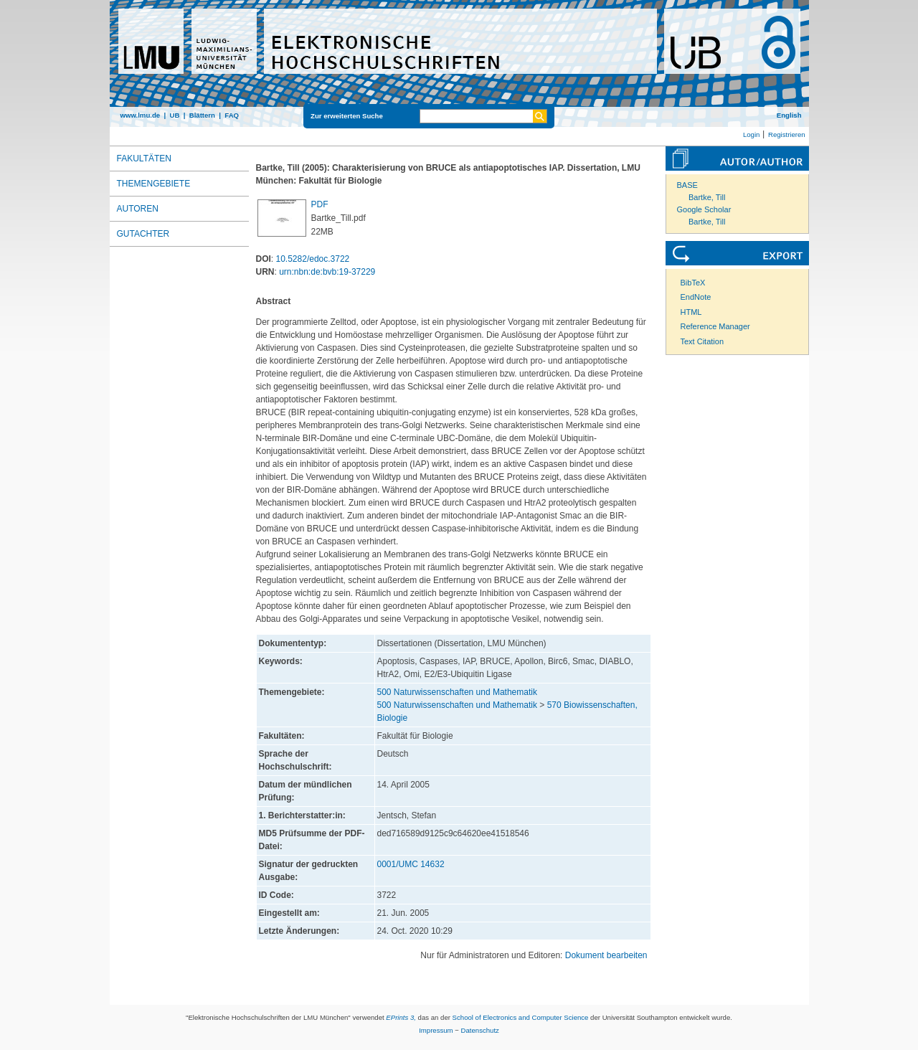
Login (751, 134)
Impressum (436, 1030)
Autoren (137, 209)
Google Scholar (704, 209)
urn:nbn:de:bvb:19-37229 (327, 272)
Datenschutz (480, 1030)
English (789, 115)
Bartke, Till (706, 197)
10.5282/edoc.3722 (313, 259)
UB (174, 115)
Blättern (202, 115)
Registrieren (786, 134)
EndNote (696, 297)
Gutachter (143, 234)
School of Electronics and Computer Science (521, 1017)
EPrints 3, (401, 1017)
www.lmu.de (140, 115)
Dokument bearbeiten (606, 955)
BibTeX (693, 282)
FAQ (231, 115)
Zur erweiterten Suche (347, 116)
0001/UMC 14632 (411, 864)
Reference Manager (715, 326)
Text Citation (702, 341)
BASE (687, 185)
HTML (691, 312)
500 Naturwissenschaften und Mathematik (457, 692)
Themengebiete (154, 184)
